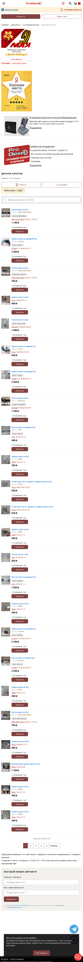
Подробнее (36, 127)
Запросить (11, 899)
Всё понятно (41, 953)
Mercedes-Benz (17, 219)
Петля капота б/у (19, 268)
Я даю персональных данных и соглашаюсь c (35, 906)
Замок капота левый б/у (23, 346)
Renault (14, 327)
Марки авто (62, 16)
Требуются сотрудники (42, 146)
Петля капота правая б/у (23, 577)
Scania (14, 248)
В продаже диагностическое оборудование (53, 117)
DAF (13, 437)
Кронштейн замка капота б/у (25, 764)
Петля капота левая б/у (23, 658)
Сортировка (61, 184)
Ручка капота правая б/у (23, 427)
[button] (78, 957)
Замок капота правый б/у (24, 238)
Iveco (13, 300)
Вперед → (55, 845)
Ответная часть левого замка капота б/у (31, 481)
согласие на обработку (20, 905)
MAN (13, 462)
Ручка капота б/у (19, 209)
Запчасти (21, 16)
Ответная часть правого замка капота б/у (32, 506)
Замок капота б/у (20, 297)
